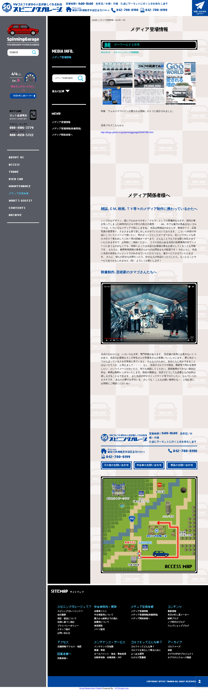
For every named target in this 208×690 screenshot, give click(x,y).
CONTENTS (17, 208)
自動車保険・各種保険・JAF (108, 657)
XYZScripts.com (122, 688)
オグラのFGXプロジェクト (180, 654)
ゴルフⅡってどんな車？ (142, 646)
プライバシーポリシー (68, 626)
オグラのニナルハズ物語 (179, 657)
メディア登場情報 (61, 122)
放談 (170, 650)
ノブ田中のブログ (176, 622)
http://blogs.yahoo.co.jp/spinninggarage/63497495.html (128, 132)
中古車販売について (103, 614)
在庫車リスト (100, 611)
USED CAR (16, 179)
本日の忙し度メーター (178, 614)
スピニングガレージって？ (70, 611)
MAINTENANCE (20, 186)
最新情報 (172, 611)
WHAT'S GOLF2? (21, 200)
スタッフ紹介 (63, 629)
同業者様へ (62, 658)
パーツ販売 (99, 629)
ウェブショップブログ (178, 626)
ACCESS (14, 164)
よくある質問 (137, 654)
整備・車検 (99, 650)
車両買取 (98, 626)
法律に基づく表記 (65, 622)
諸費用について (101, 622)
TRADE (14, 171)
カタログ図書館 (138, 657)
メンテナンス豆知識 (103, 646)
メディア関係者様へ (62, 134)
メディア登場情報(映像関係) (66, 128)
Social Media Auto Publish (90, 688)
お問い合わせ (63, 633)
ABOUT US (16, 157)
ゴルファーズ (174, 646)
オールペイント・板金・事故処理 (110, 654)
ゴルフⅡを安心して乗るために (146, 650)
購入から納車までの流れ (106, 618)
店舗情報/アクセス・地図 (69, 646)
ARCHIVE (15, 215)
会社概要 (61, 614)
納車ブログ (173, 618)
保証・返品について (67, 618)
